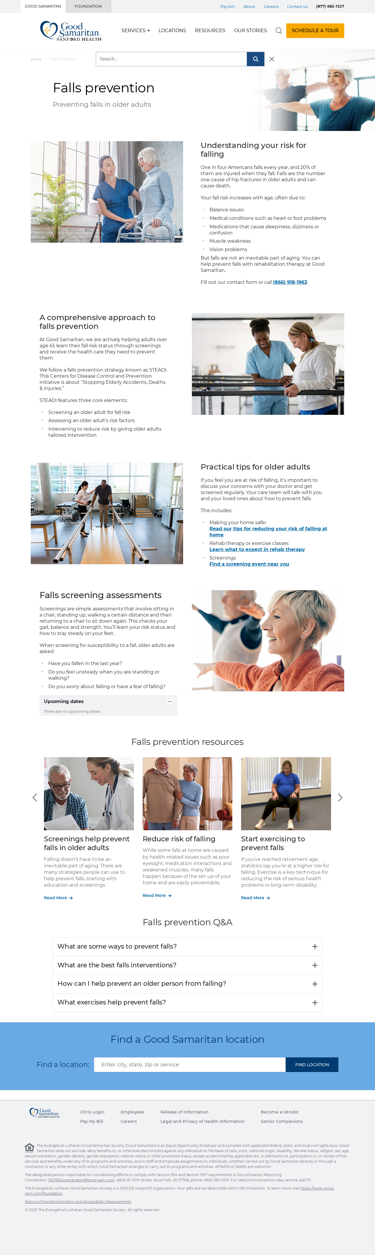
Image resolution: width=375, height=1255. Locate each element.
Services (134, 30)
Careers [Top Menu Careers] (271, 6)
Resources (210, 30)
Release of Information (185, 1112)
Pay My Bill (91, 1121)
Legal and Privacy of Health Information (203, 1121)
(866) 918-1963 (290, 282)
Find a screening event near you (249, 564)
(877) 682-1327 (330, 6)
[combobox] (189, 1065)
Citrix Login (92, 1112)
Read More (55, 897)
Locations (172, 30)
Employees (132, 1112)
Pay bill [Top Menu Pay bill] (228, 6)
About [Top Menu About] (249, 6)
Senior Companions (282, 1121)
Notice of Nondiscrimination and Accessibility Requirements (78, 1201)
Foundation (88, 6)
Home (36, 59)
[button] (340, 797)
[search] (279, 30)
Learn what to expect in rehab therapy (257, 549)
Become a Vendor (280, 1112)
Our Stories (250, 30)
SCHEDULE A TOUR (315, 30)
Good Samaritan (43, 6)
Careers (129, 1121)
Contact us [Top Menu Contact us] (297, 6)
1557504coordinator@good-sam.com (81, 1180)
